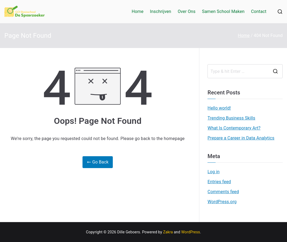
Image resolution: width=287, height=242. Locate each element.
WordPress (190, 232)
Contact (258, 11)
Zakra (168, 232)
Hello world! (219, 108)
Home (138, 11)
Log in (213, 171)
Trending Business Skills (231, 118)
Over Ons (187, 11)
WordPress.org (221, 201)
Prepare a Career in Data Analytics (240, 138)
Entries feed (219, 181)
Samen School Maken (223, 11)
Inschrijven (160, 11)
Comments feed (223, 191)
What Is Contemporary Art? (233, 128)
